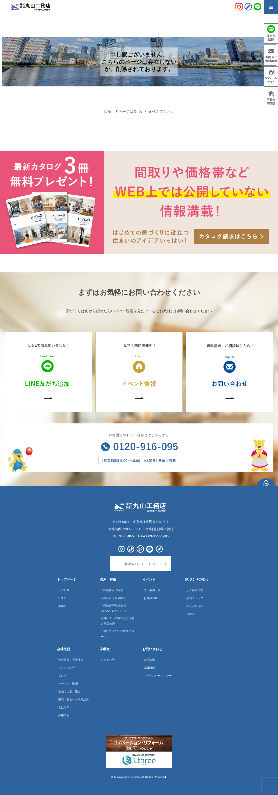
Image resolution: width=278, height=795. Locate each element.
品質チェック (194, 598)
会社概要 (63, 649)
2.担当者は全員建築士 (114, 598)
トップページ (67, 579)
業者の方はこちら (140, 564)
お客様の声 (151, 598)
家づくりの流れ (196, 579)
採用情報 (63, 715)
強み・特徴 (108, 579)
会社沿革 (63, 707)
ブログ (62, 675)
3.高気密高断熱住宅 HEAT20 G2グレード (114, 608)
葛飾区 (62, 606)
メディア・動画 (68, 683)
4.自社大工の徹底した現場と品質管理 (117, 621)
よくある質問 (194, 590)
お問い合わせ (152, 649)
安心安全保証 (194, 606)
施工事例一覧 (152, 590)
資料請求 (149, 659)
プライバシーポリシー (158, 675)
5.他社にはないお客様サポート (117, 633)
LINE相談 (150, 667)
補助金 (190, 614)
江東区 (62, 598)
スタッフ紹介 (66, 667)
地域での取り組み (69, 691)
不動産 (105, 649)
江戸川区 (63, 590)
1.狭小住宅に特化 (112, 590)
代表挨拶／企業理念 (70, 659)
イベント (149, 579)
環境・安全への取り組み (73, 699)
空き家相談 (108, 659)
